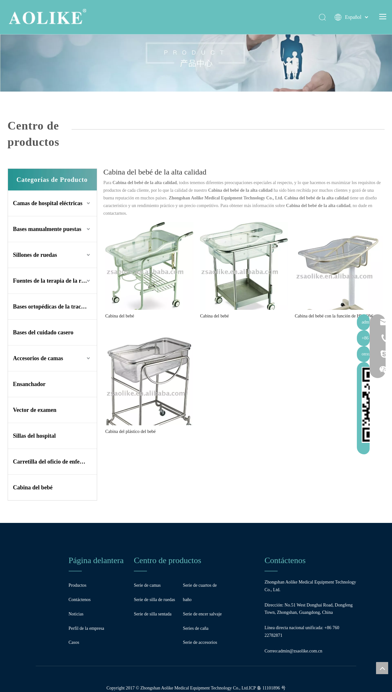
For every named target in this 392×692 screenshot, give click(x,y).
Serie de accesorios (200, 642)
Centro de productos (167, 560)
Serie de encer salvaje (202, 614)
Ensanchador (29, 384)
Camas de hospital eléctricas (47, 203)
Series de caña (195, 628)
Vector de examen (35, 410)
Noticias (76, 614)
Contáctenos (80, 599)
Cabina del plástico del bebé (130, 431)
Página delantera (96, 560)
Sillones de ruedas (35, 255)
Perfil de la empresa (86, 628)
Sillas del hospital (34, 436)
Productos (78, 585)
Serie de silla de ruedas (154, 599)
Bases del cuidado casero (43, 332)
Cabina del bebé (33, 487)
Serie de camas (147, 585)
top (382, 668)
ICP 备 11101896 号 (267, 688)
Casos (74, 642)
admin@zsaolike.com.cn (300, 651)
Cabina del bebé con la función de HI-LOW (334, 316)
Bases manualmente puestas (47, 229)
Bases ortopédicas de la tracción (52, 306)
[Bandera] (196, 46)
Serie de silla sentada (153, 614)
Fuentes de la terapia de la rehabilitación (55, 281)
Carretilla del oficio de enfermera (54, 461)
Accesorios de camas (38, 358)
